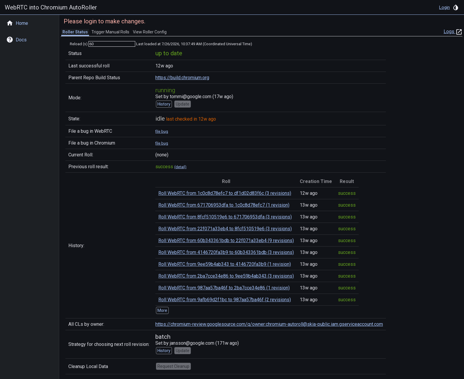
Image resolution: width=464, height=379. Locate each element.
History (163, 104)
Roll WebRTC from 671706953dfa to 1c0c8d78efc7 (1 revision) (223, 205)
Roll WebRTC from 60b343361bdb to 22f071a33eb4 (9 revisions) (226, 240)
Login (444, 7)
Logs (453, 31)
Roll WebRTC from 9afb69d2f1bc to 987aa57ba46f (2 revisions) (224, 299)
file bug (161, 131)
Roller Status (75, 32)
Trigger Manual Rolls (110, 32)
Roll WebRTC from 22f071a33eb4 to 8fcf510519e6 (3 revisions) (225, 228)
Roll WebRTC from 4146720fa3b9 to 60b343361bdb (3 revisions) (226, 252)
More (162, 310)
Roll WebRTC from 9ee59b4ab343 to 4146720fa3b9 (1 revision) (224, 264)
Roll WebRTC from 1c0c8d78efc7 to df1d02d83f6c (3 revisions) (224, 193)
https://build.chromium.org (182, 77)
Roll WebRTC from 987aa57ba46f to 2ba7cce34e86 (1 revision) (224, 288)
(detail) (180, 167)
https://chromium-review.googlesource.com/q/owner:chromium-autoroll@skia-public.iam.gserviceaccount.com (269, 324)
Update (182, 104)
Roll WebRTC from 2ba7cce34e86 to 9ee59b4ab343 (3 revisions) (226, 276)
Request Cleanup (173, 366)
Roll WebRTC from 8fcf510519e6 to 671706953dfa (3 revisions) (225, 217)
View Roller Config (150, 32)
